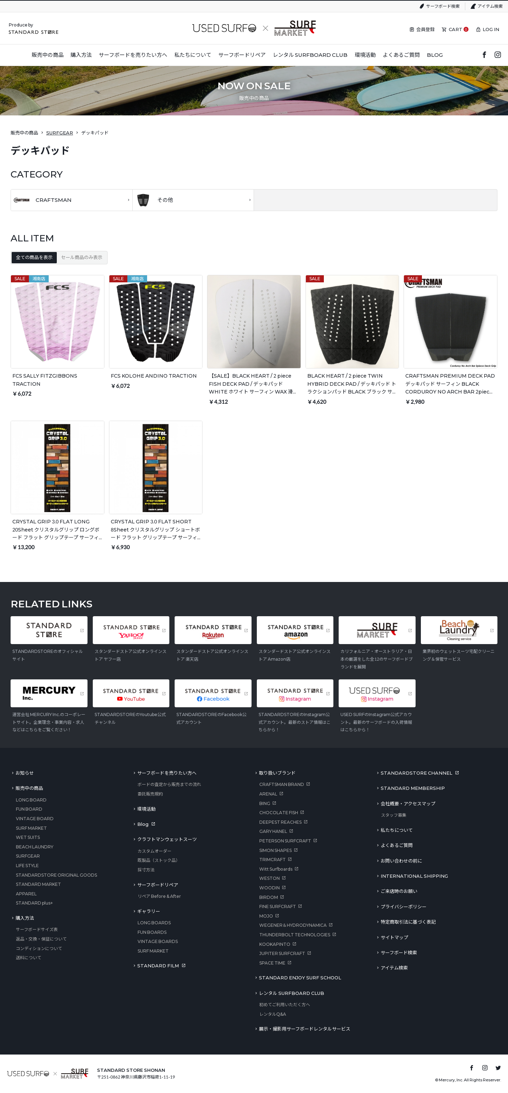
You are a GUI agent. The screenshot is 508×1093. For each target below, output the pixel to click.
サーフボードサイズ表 (37, 929)
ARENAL (268, 794)
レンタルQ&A (272, 1014)
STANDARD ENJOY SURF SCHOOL (300, 977)
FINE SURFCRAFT (277, 906)
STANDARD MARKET (38, 884)
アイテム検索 (490, 6)
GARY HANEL (273, 831)
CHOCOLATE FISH (278, 812)
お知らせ (25, 773)
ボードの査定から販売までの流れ (169, 784)
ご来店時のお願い (399, 891)
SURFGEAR (59, 133)
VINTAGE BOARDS (158, 941)
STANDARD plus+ (34, 903)
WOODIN (269, 887)
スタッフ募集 (393, 815)
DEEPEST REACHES (280, 822)
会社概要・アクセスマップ (408, 803)
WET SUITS (28, 837)
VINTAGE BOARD (35, 818)
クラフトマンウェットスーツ (167, 839)
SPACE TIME (272, 963)
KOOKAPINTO (274, 944)
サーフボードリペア (157, 885)
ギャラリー (148, 911)
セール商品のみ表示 (81, 257)
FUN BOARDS (152, 932)
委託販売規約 (150, 794)
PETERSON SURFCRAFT (285, 840)
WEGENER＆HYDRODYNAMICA (293, 925)
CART (455, 29)
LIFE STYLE (27, 865)
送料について (28, 957)
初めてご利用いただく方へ (284, 1004)
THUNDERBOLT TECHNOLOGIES (294, 934)
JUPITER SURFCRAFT (282, 953)
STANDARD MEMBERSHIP (413, 788)
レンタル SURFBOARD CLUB (291, 993)
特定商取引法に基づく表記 (408, 922)
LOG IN (491, 29)
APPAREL (26, 893)
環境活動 (146, 809)
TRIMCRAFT (272, 859)
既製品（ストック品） (159, 860)
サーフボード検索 (443, 6)
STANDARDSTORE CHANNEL (416, 773)
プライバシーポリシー (404, 906)
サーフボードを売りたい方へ (166, 773)
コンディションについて (39, 948)
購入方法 (25, 918)
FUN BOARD (29, 809)
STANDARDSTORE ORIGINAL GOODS (56, 875)
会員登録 (425, 29)
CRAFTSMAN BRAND (281, 784)
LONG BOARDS (154, 922)
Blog (143, 824)
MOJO (266, 916)
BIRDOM (268, 897)
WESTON (269, 878)
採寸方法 (146, 869)
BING (264, 803)
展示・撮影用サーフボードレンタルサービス (304, 1029)
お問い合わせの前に (401, 861)
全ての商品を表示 (34, 257)
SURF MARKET (31, 828)
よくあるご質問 (397, 845)
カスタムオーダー (154, 851)
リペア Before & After (159, 896)
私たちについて (397, 830)
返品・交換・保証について (41, 939)
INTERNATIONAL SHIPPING (414, 876)
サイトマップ (394, 937)
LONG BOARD (31, 800)
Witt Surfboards (275, 869)
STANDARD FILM (158, 965)
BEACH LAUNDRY (34, 846)
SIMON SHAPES (275, 850)
